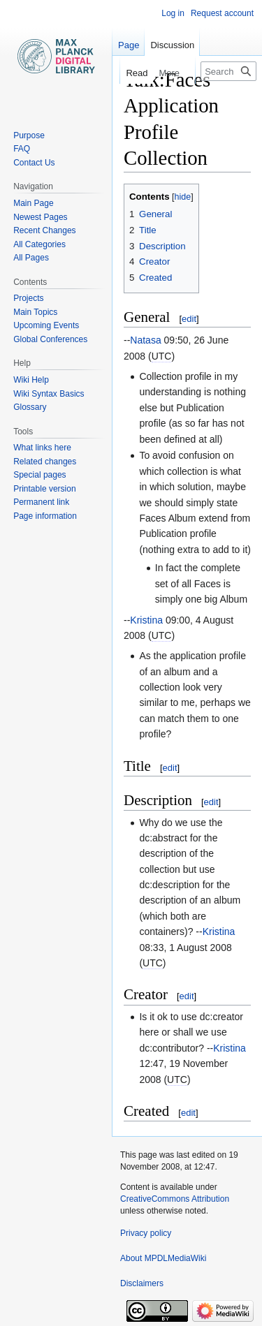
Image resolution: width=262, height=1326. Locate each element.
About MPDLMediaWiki (163, 1258)
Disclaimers (141, 1283)
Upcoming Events (46, 325)
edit (189, 319)
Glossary (29, 407)
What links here (42, 447)
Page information (45, 516)
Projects (28, 298)
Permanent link (41, 502)
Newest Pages (40, 217)
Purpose (29, 135)
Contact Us (33, 163)
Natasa (145, 340)
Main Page (33, 203)
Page (128, 45)
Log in (172, 13)
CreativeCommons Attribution (174, 1199)
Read (129, 73)
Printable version (44, 489)
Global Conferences (50, 339)
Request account (222, 13)
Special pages (39, 475)
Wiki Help (31, 380)
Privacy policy (145, 1233)
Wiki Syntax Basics (48, 394)
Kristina (146, 620)
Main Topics (35, 312)
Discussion (172, 45)
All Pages (31, 258)
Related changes (44, 461)
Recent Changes (44, 230)
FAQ (21, 149)
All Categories (39, 244)
